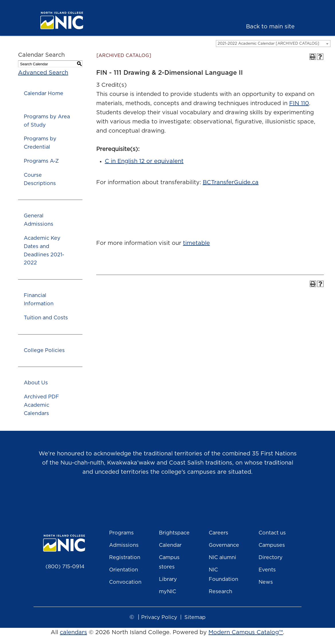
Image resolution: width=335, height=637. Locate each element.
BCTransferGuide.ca (231, 182)
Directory (271, 557)
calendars (73, 632)
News (266, 582)
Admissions (124, 545)
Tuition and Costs (46, 318)
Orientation (123, 570)
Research (220, 591)
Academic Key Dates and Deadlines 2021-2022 (44, 251)
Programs (121, 533)
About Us (36, 383)
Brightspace (174, 533)
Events (267, 570)
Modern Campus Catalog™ (245, 632)
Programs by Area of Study (47, 121)
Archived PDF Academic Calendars (41, 405)
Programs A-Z (41, 161)
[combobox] (273, 43)
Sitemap (195, 617)
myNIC (167, 591)
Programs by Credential (40, 143)
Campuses (272, 545)
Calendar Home (43, 93)
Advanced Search (43, 73)
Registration (124, 557)
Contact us (272, 533)
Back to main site (270, 27)
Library (168, 579)
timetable (196, 243)
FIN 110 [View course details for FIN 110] (299, 103)
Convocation (125, 582)
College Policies (44, 350)
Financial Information (39, 299)
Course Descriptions (40, 179)
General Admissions (38, 220)
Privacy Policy (159, 617)
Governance (224, 545)
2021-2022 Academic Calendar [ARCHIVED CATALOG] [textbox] (268, 44)
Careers (218, 533)
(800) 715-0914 (65, 566)
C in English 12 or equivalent (144, 161)
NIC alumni (222, 557)
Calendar (170, 545)
